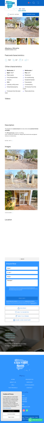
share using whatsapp (22, 320)
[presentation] (13, 294)
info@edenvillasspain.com (22, 406)
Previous (6, 27)
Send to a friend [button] (22, 316)
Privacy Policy (18, 288)
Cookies (32, 417)
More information (7, 408)
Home (13, 379)
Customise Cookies (11, 414)
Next (37, 27)
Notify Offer (13, 14)
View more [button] (9, 212)
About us (13, 382)
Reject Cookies (11, 417)
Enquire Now (31, 14)
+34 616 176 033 (10, 335)
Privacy (27, 417)
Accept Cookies (11, 411)
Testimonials (12, 387)
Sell (12, 385)
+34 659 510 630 (10, 333)
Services (30, 382)
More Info (9, 140)
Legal (22, 417)
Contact (29, 387)
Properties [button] (29, 379)
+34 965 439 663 (10, 337)
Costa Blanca (29, 385)
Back (22, 259)
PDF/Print (22, 308)
